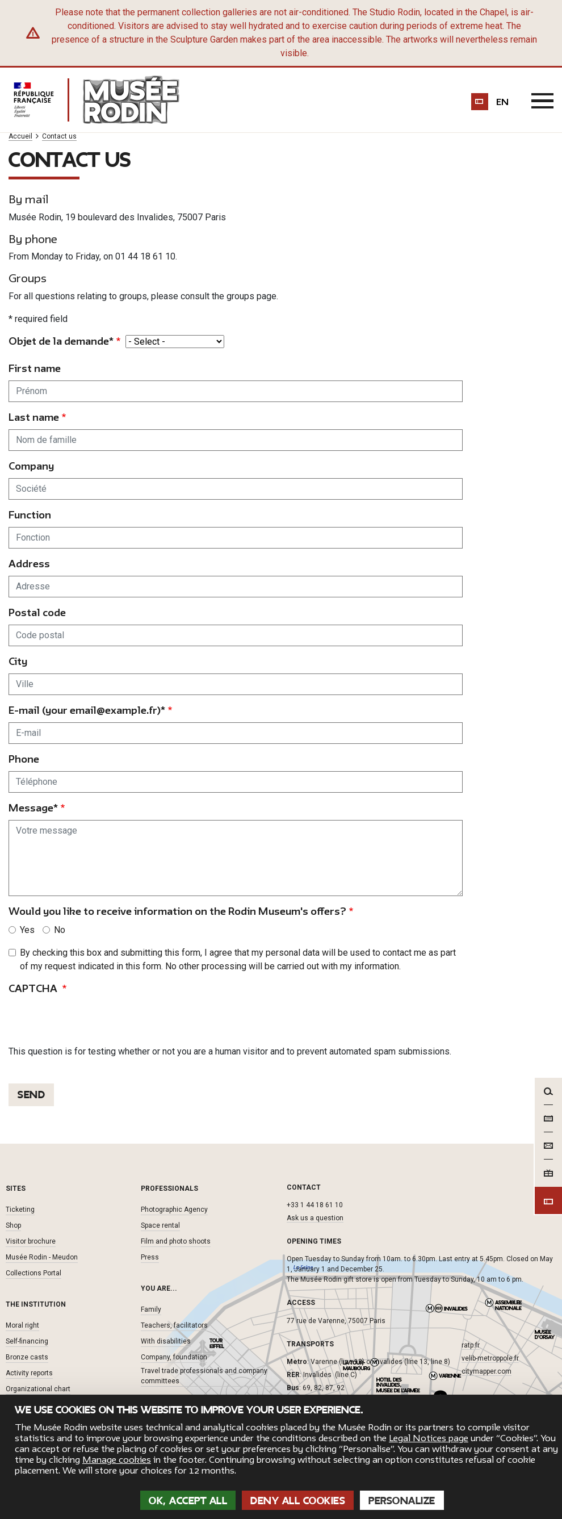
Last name (34, 417)
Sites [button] (16, 1188)
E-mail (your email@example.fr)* (87, 710)
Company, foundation (174, 1357)
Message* (33, 807)
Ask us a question (315, 1218)
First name (35, 368)
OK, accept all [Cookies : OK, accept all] (188, 1501)
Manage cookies (116, 1459)
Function (30, 514)
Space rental (160, 1225)
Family (151, 1309)
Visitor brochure (31, 1241)
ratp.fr (471, 1345)
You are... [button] (159, 1288)
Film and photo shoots (176, 1241)
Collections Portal (33, 1273)
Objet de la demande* (61, 341)
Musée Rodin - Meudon (42, 1257)
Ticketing (20, 1209)
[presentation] (95, 1022)
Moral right (22, 1325)
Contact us (59, 136)
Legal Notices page (428, 1438)
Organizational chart (38, 1388)
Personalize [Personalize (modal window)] (401, 1501)
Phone (24, 759)
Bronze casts (27, 1357)
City (18, 661)
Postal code (37, 612)
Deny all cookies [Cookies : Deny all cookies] (297, 1501)
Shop (13, 1225)
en (503, 102)
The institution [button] (36, 1304)
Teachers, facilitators (174, 1325)
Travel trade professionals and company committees (204, 1375)
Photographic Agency (174, 1209)
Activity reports (29, 1372)
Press (150, 1257)
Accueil (20, 136)
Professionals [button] (169, 1188)
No (59, 929)
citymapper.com (486, 1371)
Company (31, 466)
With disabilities (166, 1341)
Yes (27, 929)
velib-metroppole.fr (490, 1358)
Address (29, 563)
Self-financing (27, 1341)
